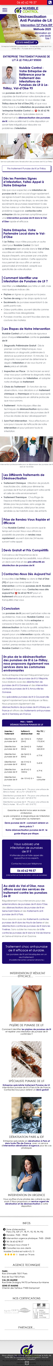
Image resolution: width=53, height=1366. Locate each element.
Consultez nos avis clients (18, 1248)
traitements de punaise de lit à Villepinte (27, 678)
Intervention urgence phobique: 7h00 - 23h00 (28, 1238)
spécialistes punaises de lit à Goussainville (27, 696)
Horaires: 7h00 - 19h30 (16, 1235)
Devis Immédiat (26, 42)
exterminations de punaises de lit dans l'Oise (24, 904)
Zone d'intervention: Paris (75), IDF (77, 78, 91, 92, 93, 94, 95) (24, 1230)
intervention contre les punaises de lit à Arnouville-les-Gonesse (25, 689)
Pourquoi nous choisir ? (17, 1244)
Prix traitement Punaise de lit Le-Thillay (26, 168)
